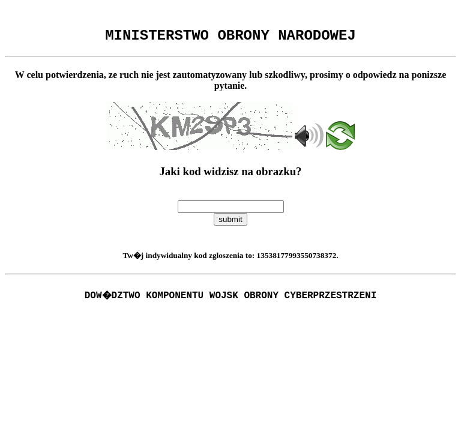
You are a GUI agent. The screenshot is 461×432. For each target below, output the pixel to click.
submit (230, 222)
